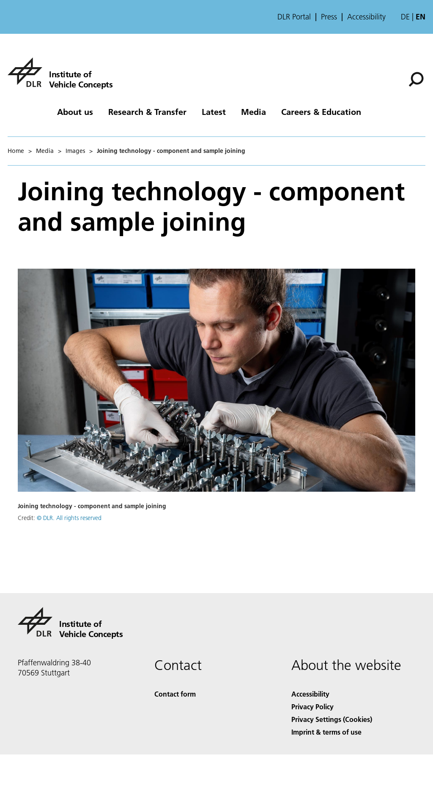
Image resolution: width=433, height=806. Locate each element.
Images (75, 151)
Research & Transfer (147, 111)
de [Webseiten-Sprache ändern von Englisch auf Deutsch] (405, 17)
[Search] (416, 79)
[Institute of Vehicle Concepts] (60, 72)
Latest (214, 111)
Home (16, 151)
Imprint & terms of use (326, 731)
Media (253, 111)
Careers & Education (321, 111)
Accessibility (366, 17)
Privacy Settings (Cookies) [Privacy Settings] (331, 719)
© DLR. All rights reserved (69, 518)
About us (75, 111)
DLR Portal (294, 17)
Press (329, 17)
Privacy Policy (312, 706)
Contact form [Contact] (175, 693)
